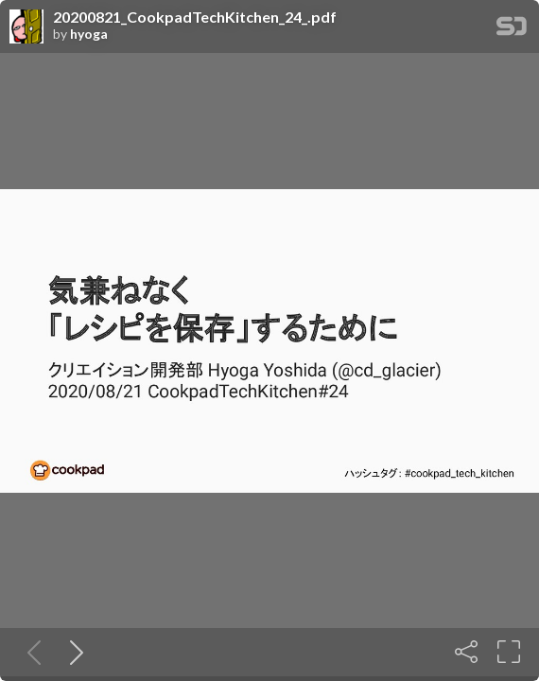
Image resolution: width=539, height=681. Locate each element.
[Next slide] (73, 652)
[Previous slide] (30, 652)
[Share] (466, 652)
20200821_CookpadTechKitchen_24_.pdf (195, 17)
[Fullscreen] (509, 652)
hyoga (89, 34)
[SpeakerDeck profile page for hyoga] (26, 27)
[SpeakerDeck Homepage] (511, 30)
